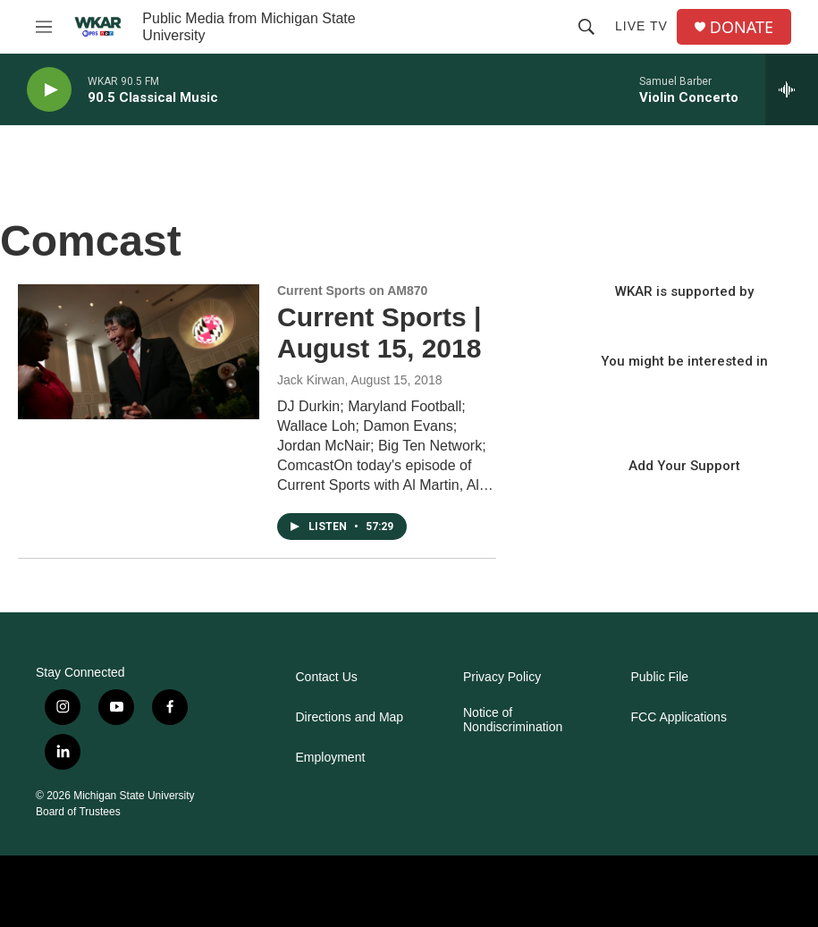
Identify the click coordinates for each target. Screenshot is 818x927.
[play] (49, 90)
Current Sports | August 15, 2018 (379, 332)
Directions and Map (350, 717)
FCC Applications (679, 717)
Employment (331, 757)
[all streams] (791, 89)
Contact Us (327, 677)
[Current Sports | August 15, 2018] (138, 351)
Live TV (641, 26)
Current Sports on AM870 (352, 290)
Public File (660, 677)
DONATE (741, 27)
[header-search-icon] (586, 27)
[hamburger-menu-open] (44, 27)
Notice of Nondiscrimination (512, 720)
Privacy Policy (502, 677)
